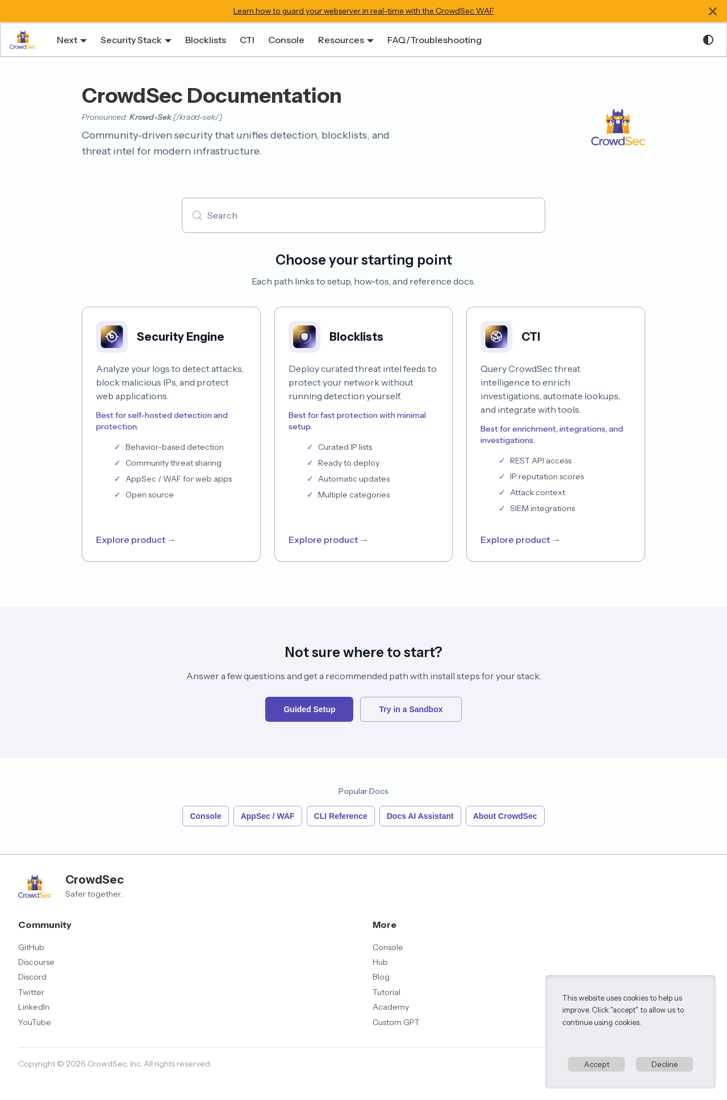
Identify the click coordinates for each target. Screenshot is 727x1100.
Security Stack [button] (131, 39)
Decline (664, 1064)
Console (286, 39)
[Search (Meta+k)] (363, 215)
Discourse (36, 962)
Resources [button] (341, 39)
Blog (381, 977)
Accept (596, 1064)
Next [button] (67, 39)
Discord (32, 977)
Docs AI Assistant (420, 816)
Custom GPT (396, 1022)
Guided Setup (309, 709)
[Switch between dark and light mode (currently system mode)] (708, 40)
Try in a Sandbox (410, 709)
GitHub (31, 947)
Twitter (31, 992)
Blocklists (205, 39)
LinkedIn (33, 1007)
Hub (380, 962)
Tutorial (386, 992)
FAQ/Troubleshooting (434, 39)
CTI (247, 39)
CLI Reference (340, 816)
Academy (391, 1007)
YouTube (34, 1022)
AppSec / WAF (268, 816)
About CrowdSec (505, 816)
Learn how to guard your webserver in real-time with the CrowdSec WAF (363, 10)
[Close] (713, 11)
